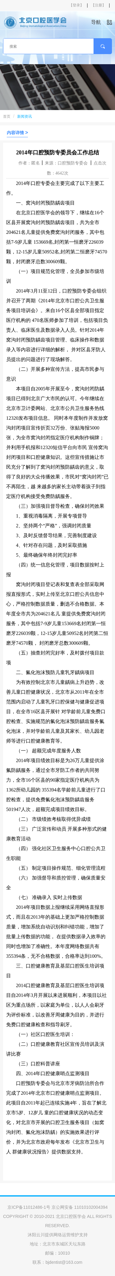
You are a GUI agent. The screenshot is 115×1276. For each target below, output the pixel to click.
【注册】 (98, 5)
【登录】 (76, 5)
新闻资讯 (24, 116)
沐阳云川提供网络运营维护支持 (58, 1234)
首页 (6, 116)
